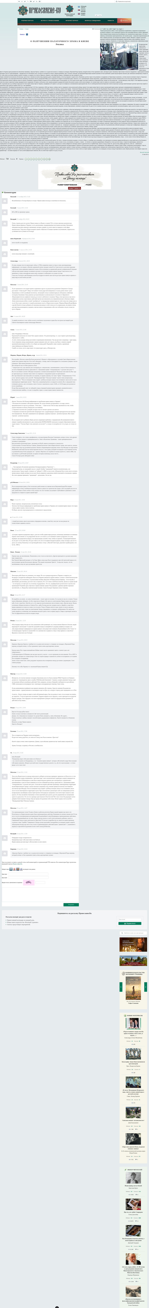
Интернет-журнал (72, 20)
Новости (111, 20)
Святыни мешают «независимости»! (133, 1120)
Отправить (71, 904)
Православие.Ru (17, 864)
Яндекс (14, 869)
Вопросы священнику (93, 20)
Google (21, 869)
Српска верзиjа (82, 10)
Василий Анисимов (144, 152)
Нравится (22, 34)
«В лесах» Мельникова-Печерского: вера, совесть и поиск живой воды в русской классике (133, 1092)
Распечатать (97, 29)
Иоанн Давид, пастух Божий (133, 1185)
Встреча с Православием (50, 20)
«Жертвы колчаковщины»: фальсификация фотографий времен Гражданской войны (133, 1301)
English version (81, 14)
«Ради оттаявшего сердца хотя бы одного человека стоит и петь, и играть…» (133, 1033)
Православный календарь (70, 10)
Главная (21, 29)
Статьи (26, 29)
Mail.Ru (17, 869)
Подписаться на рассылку (124, 1)
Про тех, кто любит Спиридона (133, 1212)
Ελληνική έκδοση (82, 7)
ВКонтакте (10, 869)
